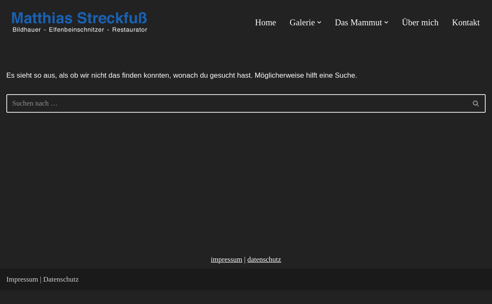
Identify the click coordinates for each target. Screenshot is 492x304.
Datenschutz (60, 293)
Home (266, 22)
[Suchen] (236, 103)
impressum (226, 273)
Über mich (420, 22)
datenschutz (264, 273)
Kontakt (466, 22)
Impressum (22, 293)
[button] (319, 22)
